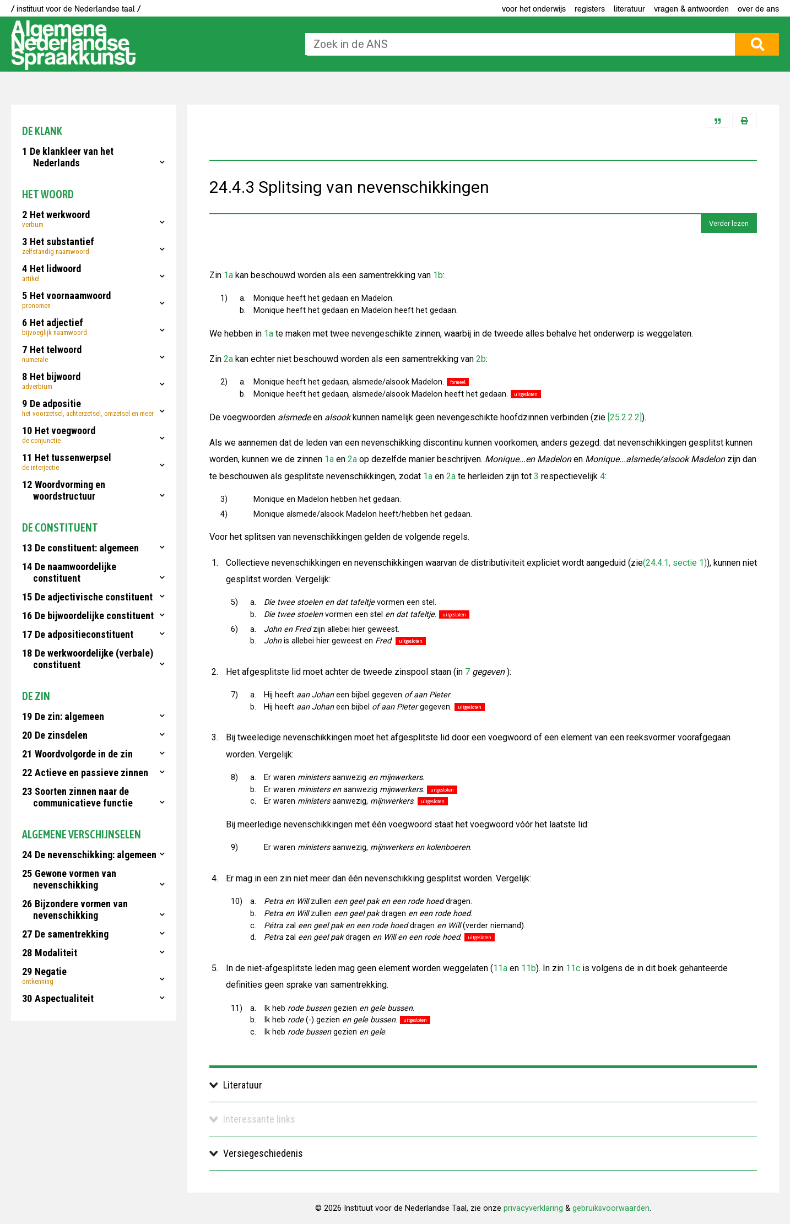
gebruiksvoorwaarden (611, 1208)
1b (438, 275)
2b (481, 359)
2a (228, 359)
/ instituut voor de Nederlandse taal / (75, 8)
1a (228, 275)
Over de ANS (758, 8)
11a (500, 968)
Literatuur (629, 8)
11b (528, 968)
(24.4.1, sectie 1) (675, 562)
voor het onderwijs (534, 8)
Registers (590, 8)
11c (573, 968)
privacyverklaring (533, 1208)
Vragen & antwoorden (691, 8)
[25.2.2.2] (623, 417)
